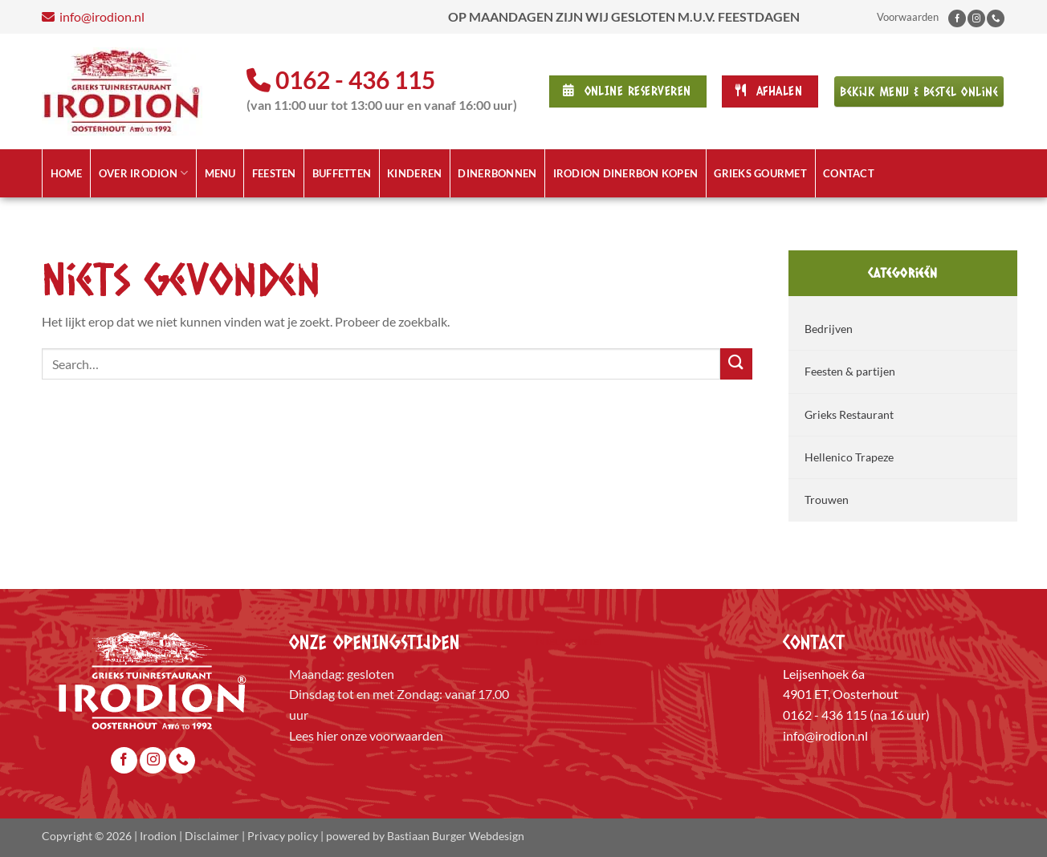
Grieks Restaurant (849, 414)
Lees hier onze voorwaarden (366, 735)
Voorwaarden (908, 16)
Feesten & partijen (850, 371)
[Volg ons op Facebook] (957, 18)
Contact (848, 173)
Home (67, 173)
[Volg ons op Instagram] (976, 18)
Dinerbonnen (497, 173)
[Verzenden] (736, 364)
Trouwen (827, 499)
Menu (220, 173)
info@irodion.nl (253, 16)
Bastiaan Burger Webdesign (455, 836)
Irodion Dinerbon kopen (626, 173)
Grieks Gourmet (760, 173)
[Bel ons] (995, 18)
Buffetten (341, 173)
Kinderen (414, 173)
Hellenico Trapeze (849, 457)
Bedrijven (829, 328)
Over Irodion (144, 173)
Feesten (274, 173)
